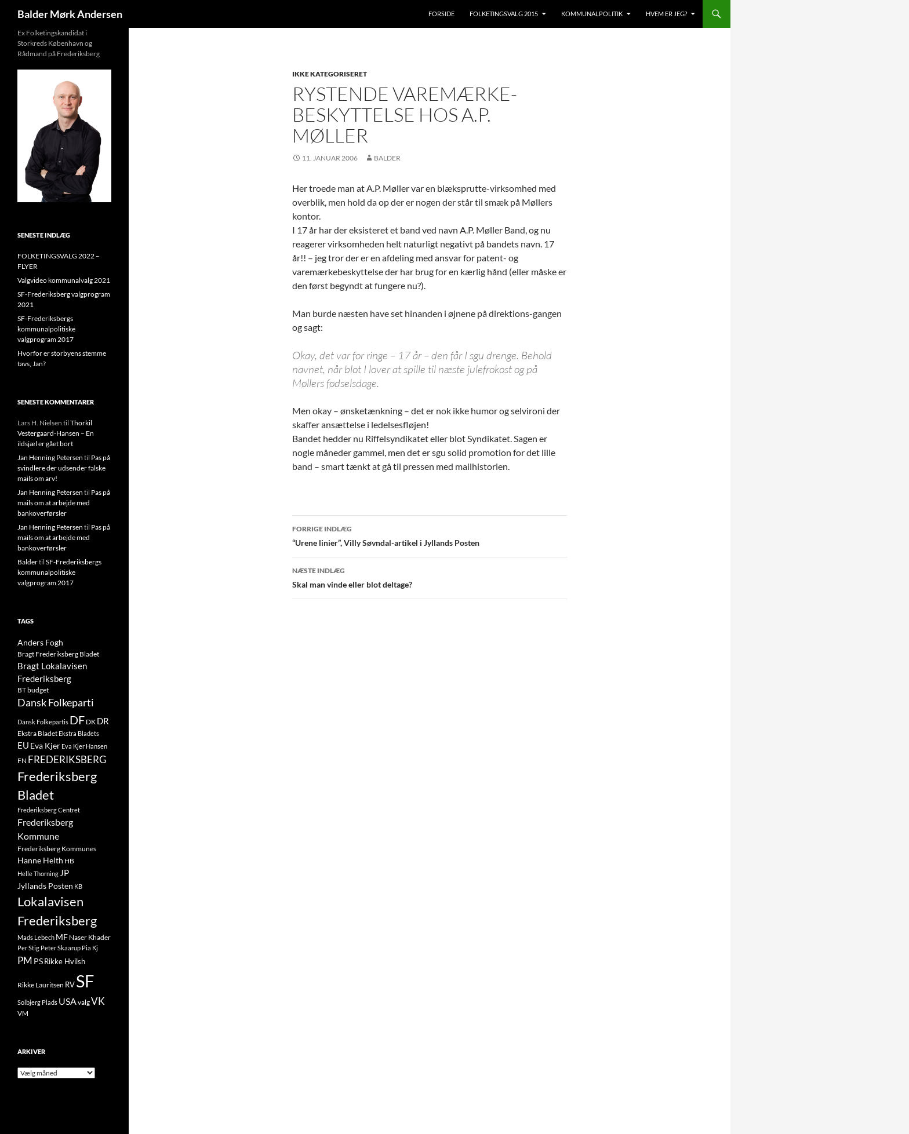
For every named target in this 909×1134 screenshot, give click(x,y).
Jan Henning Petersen (50, 457)
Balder (387, 158)
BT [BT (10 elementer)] (21, 690)
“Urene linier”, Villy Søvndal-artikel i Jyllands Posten (429, 535)
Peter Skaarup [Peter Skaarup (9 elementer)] (61, 947)
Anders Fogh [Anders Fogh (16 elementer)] (40, 642)
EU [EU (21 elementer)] (23, 745)
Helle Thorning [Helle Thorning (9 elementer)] (38, 873)
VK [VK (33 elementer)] (98, 1001)
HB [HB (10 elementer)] (69, 861)
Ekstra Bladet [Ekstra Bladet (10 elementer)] (37, 733)
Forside (441, 13)
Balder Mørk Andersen (69, 14)
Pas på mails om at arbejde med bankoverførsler (63, 502)
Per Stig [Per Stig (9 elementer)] (28, 947)
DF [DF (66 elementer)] (77, 720)
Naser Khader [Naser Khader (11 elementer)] (90, 937)
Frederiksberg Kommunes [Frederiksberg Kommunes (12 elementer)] (56, 848)
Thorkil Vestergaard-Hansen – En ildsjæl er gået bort (55, 433)
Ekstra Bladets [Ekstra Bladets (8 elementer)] (79, 733)
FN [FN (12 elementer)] (22, 760)
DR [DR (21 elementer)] (103, 721)
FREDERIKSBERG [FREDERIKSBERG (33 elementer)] (67, 759)
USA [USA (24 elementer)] (68, 1001)
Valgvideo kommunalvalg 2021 (63, 280)
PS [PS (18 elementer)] (38, 961)
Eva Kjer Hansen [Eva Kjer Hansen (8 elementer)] (84, 746)
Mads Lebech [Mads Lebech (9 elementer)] (35, 937)
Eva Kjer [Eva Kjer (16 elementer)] (45, 745)
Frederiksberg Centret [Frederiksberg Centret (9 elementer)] (48, 810)
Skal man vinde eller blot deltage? (429, 576)
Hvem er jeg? (666, 13)
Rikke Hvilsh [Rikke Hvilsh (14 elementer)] (64, 961)
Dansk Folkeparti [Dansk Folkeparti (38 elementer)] (55, 703)
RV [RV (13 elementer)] (70, 984)
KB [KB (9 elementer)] (78, 886)
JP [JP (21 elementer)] (64, 872)
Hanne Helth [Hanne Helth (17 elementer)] (40, 860)
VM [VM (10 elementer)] (22, 1013)
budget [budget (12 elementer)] (38, 689)
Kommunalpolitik (592, 13)
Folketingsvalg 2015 (504, 13)
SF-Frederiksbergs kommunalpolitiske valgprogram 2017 (46, 329)
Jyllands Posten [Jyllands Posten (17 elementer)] (45, 886)
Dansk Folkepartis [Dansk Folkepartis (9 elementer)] (42, 721)
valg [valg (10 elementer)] (84, 1002)
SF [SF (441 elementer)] (85, 981)
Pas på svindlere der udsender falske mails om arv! (63, 468)
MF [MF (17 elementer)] (62, 937)
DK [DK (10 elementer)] (91, 721)
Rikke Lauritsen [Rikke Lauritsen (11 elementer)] (40, 984)
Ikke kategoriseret (329, 74)
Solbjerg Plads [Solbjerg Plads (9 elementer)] (37, 1002)
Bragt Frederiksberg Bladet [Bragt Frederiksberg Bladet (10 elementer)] (58, 654)
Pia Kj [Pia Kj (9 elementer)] (90, 947)
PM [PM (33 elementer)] (24, 960)
